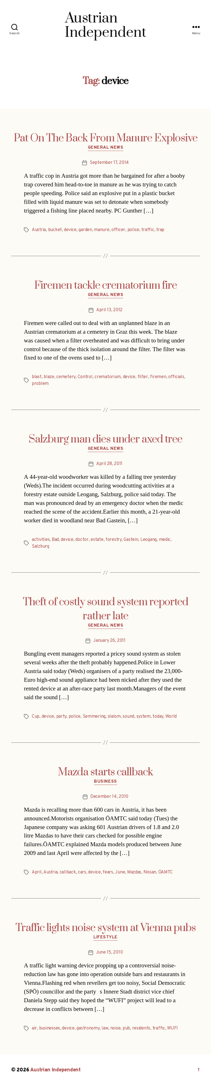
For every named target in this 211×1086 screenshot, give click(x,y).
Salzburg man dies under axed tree (105, 439)
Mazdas (134, 872)
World (171, 716)
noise (115, 1028)
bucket (55, 230)
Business (105, 781)
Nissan (149, 872)
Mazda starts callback (105, 772)
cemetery (65, 377)
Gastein (131, 540)
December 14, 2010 (109, 797)
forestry (114, 540)
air (34, 1028)
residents (141, 1028)
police (133, 230)
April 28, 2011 (109, 464)
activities (41, 540)
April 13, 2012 (109, 310)
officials (176, 377)
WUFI (172, 1028)
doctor (81, 540)
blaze (49, 377)
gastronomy (88, 1028)
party (61, 716)
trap (160, 230)
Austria (39, 230)
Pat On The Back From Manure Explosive (105, 138)
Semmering (94, 716)
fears (108, 872)
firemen (158, 377)
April (37, 872)
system (143, 716)
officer (118, 230)
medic (165, 540)
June (120, 872)
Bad (55, 540)
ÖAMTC (165, 872)
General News (106, 147)
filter (143, 377)
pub (126, 1028)
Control (85, 377)
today (157, 716)
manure (101, 230)
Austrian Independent (55, 1070)
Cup (35, 716)
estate (97, 540)
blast (37, 377)
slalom (114, 716)
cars (82, 872)
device (70, 230)
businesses (49, 1028)
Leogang (148, 540)
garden (85, 230)
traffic (147, 230)
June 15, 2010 (109, 952)
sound (128, 716)
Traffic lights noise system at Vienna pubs (105, 928)
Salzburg (40, 546)
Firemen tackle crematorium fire (105, 285)
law (105, 1028)
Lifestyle (105, 937)
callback (68, 872)
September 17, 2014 (109, 163)
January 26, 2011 (109, 641)
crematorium (108, 377)
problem (40, 384)
